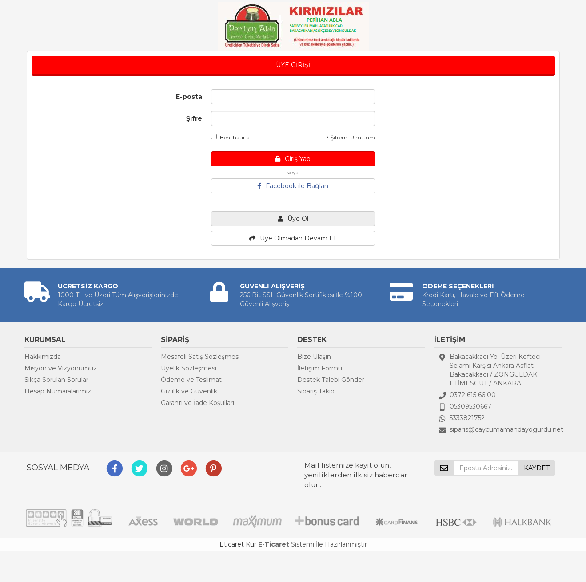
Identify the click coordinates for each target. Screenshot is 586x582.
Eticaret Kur (237, 544)
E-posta (189, 97)
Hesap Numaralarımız (57, 391)
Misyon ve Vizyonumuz (60, 368)
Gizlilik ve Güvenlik (189, 391)
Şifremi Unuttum (351, 137)
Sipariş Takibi (316, 391)
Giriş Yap (293, 159)
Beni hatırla (230, 137)
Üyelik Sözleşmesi (188, 368)
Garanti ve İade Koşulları (197, 403)
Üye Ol (293, 219)
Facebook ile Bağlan (292, 186)
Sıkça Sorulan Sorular (56, 380)
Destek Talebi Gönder (330, 380)
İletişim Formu (319, 368)
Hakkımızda (42, 357)
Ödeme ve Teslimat (191, 380)
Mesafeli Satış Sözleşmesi (200, 357)
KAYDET (537, 468)
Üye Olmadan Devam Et (292, 238)
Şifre (194, 118)
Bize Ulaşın (314, 357)
